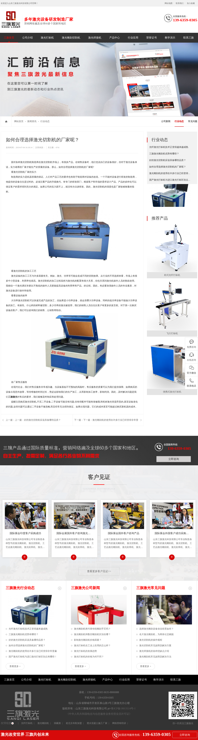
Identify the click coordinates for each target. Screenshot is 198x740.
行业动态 (45, 121)
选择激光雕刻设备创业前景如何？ (156, 629)
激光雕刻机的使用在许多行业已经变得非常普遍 (173, 173)
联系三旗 (188, 37)
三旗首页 (9, 37)
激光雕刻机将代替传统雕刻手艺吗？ (92, 629)
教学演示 (170, 37)
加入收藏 (191, 3)
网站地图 (168, 3)
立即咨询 (173, 459)
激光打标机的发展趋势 (85, 651)
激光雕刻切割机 (71, 37)
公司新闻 (165, 121)
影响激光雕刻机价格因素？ (87, 640)
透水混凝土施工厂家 (97, 723)
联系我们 (180, 3)
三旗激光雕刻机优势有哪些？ (164, 153)
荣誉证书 (151, 37)
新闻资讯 (31, 121)
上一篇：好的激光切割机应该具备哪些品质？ (38, 420)
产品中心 (114, 37)
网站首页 (18, 121)
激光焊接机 (94, 37)
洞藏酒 (57, 723)
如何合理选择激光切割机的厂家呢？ (167, 167)
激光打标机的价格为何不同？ (89, 656)
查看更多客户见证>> (99, 571)
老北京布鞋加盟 (74, 723)
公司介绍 (27, 37)
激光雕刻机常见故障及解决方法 (155, 656)
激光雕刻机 (43, 723)
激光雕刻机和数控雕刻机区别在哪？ (92, 634)
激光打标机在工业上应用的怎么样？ (92, 645)
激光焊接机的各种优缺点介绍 (154, 651)
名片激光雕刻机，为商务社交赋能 (156, 634)
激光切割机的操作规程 (150, 640)
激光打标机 (47, 37)
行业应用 (133, 37)
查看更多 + (14, 666)
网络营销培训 (119, 723)
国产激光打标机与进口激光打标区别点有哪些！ (173, 180)
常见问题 (192, 121)
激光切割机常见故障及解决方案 (155, 645)
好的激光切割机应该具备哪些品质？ (167, 160)
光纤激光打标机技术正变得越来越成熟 (168, 147)
